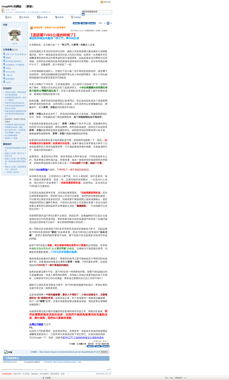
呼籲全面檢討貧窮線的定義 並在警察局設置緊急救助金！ (15, 113)
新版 (29, 6)
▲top (109, 369)
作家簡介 (77, 17)
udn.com (108, 374)
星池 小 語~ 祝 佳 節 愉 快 (16, 54)
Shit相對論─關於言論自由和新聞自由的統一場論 (62, 362)
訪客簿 (61, 17)
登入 (167, 378)
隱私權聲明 (55, 374)
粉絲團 (48, 378)
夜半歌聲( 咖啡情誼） (14, 61)
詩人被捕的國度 (11, 135)
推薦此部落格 (20, 12)
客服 (63, 374)
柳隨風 (8, 58)
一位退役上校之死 (12, 172)
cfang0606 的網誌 (11, 6)
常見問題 (26, 374)
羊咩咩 (8, 68)
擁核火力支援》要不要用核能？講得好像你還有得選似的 (15, 161)
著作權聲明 (44, 374)
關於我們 (17, 374)
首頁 (10, 17)
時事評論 (97, 341)
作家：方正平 (11, 10)
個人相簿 (43, 17)
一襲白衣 (9, 75)
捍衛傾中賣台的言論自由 (14, 103)
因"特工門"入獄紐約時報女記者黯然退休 (83, 337)
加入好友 (9, 12)
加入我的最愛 (33, 12)
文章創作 (26, 17)
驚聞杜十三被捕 (11, 138)
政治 (104, 341)
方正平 (14, 44)
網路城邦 (107, 2)
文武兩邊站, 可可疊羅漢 (15, 65)
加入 (172, 378)
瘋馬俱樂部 (10, 79)
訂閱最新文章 (45, 12)
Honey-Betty (10, 72)
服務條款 (34, 374)
